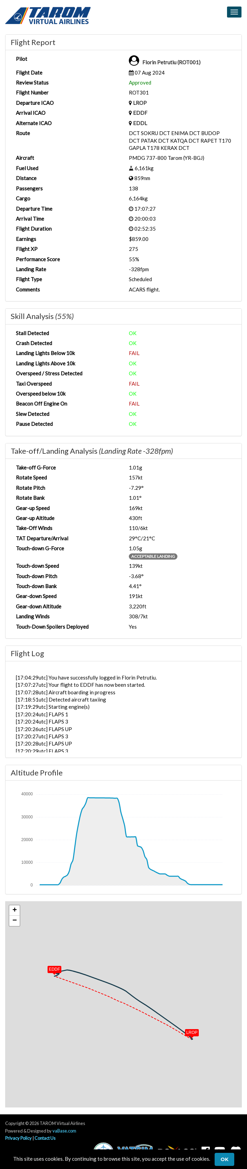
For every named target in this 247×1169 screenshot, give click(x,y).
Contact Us (44, 1138)
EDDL (140, 123)
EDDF (140, 113)
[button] (187, 1031)
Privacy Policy (18, 1138)
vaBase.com (64, 1131)
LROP (140, 103)
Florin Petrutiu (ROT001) (171, 62)
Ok (224, 1159)
